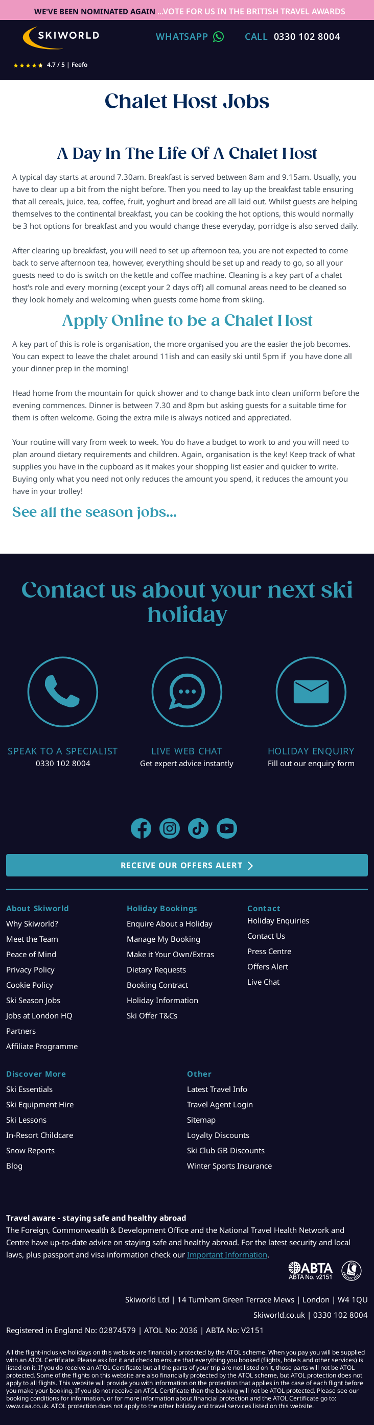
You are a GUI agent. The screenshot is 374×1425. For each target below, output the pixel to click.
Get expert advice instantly (186, 763)
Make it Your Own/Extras (170, 954)
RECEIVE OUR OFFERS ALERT (182, 865)
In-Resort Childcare (39, 1135)
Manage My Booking (163, 939)
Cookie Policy (29, 985)
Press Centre (269, 951)
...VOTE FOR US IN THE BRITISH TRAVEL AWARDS (250, 11)
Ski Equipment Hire (40, 1104)
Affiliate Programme (42, 1046)
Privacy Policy (30, 969)
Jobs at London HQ (39, 1015)
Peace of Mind (31, 954)
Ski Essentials (29, 1089)
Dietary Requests (156, 969)
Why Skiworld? (32, 923)
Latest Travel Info (217, 1089)
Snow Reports (30, 1150)
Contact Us (266, 936)
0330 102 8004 (307, 36)
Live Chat (263, 982)
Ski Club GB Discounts (226, 1150)
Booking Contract (157, 985)
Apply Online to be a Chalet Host (187, 320)
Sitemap (201, 1119)
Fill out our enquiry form (311, 763)
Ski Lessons (26, 1119)
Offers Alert (267, 966)
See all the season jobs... (94, 512)
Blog (14, 1165)
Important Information (227, 1254)
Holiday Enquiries (278, 920)
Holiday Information (162, 1000)
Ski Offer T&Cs (152, 1015)
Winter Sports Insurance (229, 1165)
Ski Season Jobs (33, 1000)
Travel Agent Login (220, 1104)
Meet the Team (32, 939)
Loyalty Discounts (218, 1135)
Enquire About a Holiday (170, 923)
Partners (21, 1031)
